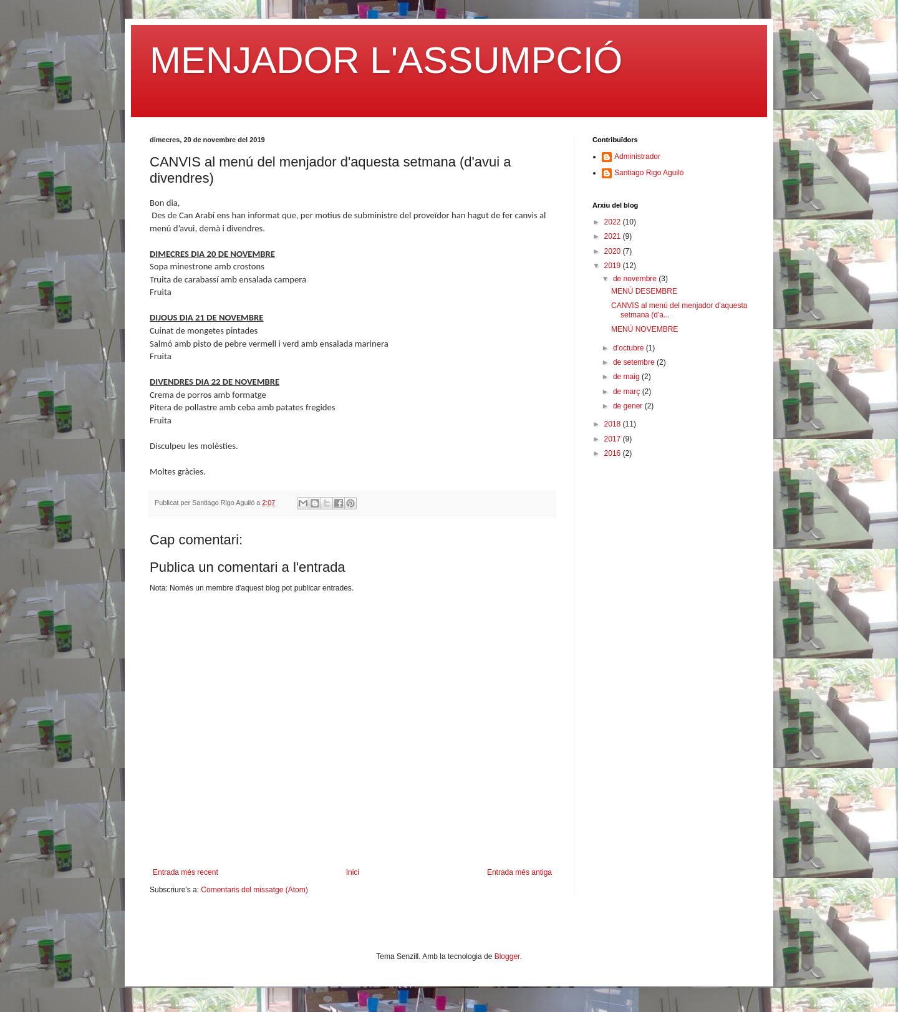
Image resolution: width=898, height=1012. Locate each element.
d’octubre (629, 348)
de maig (627, 376)
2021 (613, 236)
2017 (613, 439)
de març (627, 391)
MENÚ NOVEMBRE (644, 329)
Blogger (507, 956)
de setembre (635, 362)
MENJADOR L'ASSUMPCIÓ (386, 60)
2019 (613, 265)
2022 (613, 222)
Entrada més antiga (519, 872)
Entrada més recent (185, 872)
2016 (613, 453)
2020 (613, 251)
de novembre (636, 278)
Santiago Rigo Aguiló (648, 172)
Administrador (637, 156)
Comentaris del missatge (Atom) (254, 889)
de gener (629, 406)
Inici (352, 872)
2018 (613, 424)
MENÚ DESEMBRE (644, 291)
